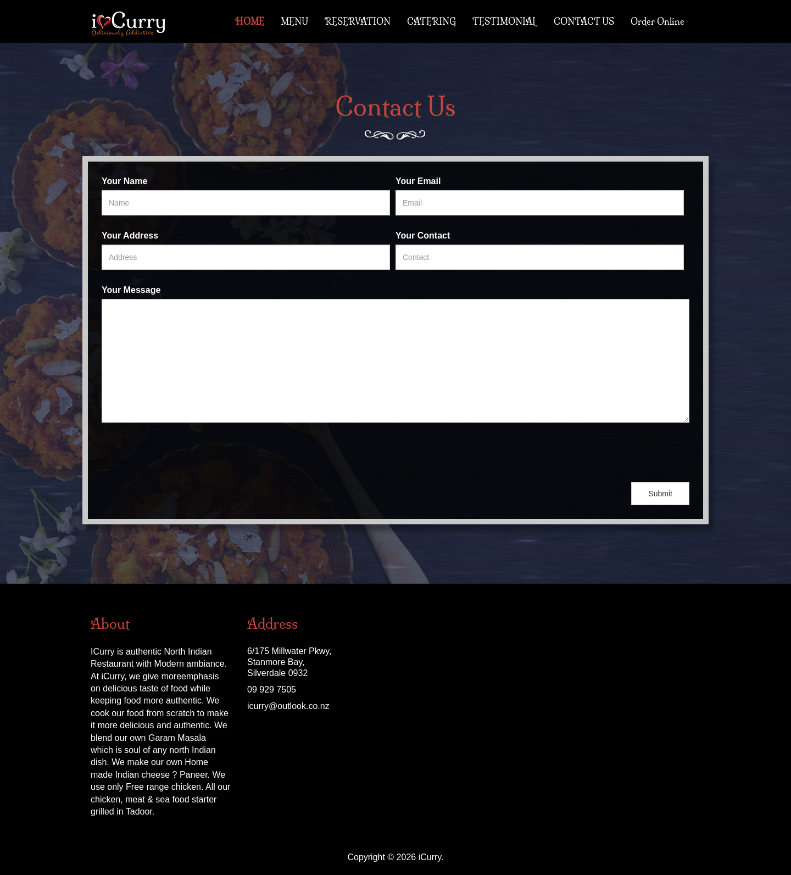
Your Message (131, 290)
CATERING (431, 21)
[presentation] (185, 452)
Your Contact (423, 235)
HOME (249, 21)
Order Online (657, 21)
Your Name (124, 181)
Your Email (418, 181)
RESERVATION (358, 21)
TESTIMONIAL (504, 21)
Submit (660, 493)
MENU (294, 21)
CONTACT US (584, 21)
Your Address (130, 235)
